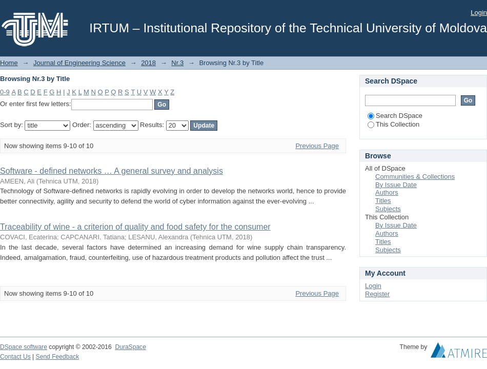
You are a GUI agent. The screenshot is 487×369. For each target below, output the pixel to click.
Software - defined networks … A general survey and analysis (111, 171)
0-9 (5, 92)
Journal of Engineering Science (79, 63)
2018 (148, 63)
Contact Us (15, 356)
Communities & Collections (415, 176)
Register (377, 294)
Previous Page (317, 146)
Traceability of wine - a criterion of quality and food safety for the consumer (135, 226)
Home (9, 63)
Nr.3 (177, 63)
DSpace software (23, 347)
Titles (383, 200)
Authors (386, 192)
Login (479, 12)
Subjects (388, 209)
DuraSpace (130, 347)
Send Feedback (57, 356)
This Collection (393, 124)
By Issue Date (396, 185)
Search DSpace (395, 115)
